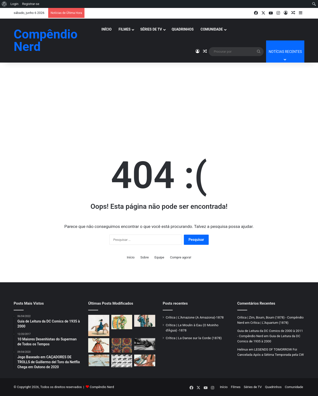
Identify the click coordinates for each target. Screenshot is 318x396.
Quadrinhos (183, 29)
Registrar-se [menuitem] (30, 4)
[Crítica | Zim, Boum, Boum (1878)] (121, 322)
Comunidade (211, 29)
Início (106, 29)
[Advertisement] (159, 100)
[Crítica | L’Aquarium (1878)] (98, 360)
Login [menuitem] (14, 4)
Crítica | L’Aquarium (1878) (269, 322)
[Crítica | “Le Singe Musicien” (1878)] (144, 360)
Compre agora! (180, 257)
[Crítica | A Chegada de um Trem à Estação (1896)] (144, 344)
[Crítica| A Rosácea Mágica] (121, 345)
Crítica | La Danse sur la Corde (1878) (194, 338)
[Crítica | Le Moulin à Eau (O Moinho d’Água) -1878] (144, 321)
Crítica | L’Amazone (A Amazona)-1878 (195, 317)
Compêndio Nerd (102, 387)
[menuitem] (4, 4)
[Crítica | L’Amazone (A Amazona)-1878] (98, 325)
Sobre (144, 257)
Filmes (124, 29)
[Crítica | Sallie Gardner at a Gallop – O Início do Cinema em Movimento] (121, 361)
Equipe (159, 257)
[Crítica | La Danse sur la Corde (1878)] (98, 345)
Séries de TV (151, 29)
